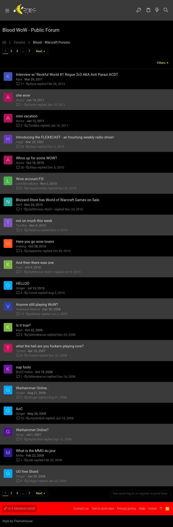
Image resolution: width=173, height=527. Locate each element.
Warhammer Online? (32, 430)
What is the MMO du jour (36, 451)
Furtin (32, 104)
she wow (23, 95)
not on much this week (34, 221)
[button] (7, 10)
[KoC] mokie (24, 372)
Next (39, 51)
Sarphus (34, 230)
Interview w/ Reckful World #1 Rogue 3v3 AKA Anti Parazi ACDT (67, 74)
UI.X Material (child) (19, 508)
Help (142, 508)
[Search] (166, 10)
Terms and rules (102, 508)
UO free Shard (27, 471)
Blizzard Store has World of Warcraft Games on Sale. (58, 200)
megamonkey (37, 188)
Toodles (33, 125)
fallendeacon (37, 334)
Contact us (81, 508)
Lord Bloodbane (27, 183)
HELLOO (22, 283)
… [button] (23, 51)
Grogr (20, 434)
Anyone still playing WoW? (37, 304)
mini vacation (26, 116)
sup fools (23, 367)
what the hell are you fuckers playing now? (50, 346)
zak (30, 460)
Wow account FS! (30, 179)
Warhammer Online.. (32, 388)
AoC (19, 409)
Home (152, 508)
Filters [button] (161, 63)
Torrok (32, 292)
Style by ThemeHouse (17, 521)
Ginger (20, 288)
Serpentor (35, 250)
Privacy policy (126, 508)
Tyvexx (20, 351)
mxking (21, 246)
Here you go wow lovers (35, 241)
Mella (20, 455)
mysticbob (37, 418)
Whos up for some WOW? (36, 158)
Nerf (19, 204)
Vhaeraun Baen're (28, 309)
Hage (19, 142)
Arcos (20, 100)
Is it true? (23, 325)
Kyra (19, 79)
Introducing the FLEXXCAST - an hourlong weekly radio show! (65, 137)
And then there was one (35, 262)
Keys (33, 146)
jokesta (35, 313)
